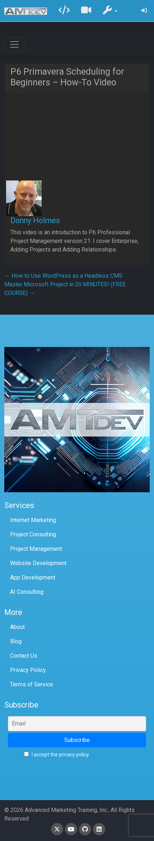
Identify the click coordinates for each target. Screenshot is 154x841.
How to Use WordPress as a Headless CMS (63, 275)
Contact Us (23, 655)
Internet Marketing (33, 520)
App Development (32, 577)
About (17, 627)
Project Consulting (33, 534)
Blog (16, 641)
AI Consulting (26, 591)
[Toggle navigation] (14, 44)
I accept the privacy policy (56, 754)
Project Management (36, 548)
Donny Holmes (35, 220)
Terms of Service (31, 684)
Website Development (38, 563)
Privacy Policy (28, 670)
